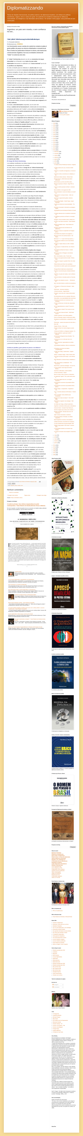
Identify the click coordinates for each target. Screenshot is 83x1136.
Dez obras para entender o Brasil (60, 932)
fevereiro (56, 440)
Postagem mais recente (12, 495)
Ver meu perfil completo (64, 114)
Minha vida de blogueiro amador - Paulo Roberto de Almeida (21, 602)
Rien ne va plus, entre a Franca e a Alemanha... (64, 374)
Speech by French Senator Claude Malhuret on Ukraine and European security (25, 627)
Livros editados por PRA (57, 867)
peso (22, 485)
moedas (18, 485)
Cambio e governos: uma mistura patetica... (63, 315)
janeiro (55, 442)
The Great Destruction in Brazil (59, 937)
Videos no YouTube (56, 877)
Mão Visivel (55, 1018)
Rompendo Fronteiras (57, 862)
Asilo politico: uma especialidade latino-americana (65, 298)
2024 (54, 127)
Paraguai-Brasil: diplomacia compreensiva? (63, 269)
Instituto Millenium (57, 1030)
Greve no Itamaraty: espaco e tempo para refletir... (65, 317)
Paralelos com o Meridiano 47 (58, 859)
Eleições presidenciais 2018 (59, 950)
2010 (54, 447)
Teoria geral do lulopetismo (58, 936)
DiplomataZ (55, 958)
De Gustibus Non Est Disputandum (60, 1020)
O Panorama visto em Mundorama (59, 861)
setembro (56, 157)
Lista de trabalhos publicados (59, 940)
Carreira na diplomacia (58, 922)
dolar (16, 485)
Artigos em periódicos (56, 873)
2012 (54, 149)
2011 (54, 445)
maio (55, 435)
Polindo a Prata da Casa (57, 865)
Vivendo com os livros (57, 975)
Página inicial (27, 495)
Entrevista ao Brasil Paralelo (59, 929)
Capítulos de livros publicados (58, 870)
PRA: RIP (56, 324)
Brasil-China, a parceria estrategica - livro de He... (65, 365)
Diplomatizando (56, 960)
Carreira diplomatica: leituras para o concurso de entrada (20, 614)
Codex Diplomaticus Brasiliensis (59, 863)
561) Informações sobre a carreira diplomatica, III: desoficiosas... (22, 589)
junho (55, 163)
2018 (54, 138)
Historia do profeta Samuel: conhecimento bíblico (25, 594)
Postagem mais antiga (41, 495)
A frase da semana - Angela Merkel (61, 291)
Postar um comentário (14, 492)
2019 (54, 136)
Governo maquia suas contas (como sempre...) (64, 409)
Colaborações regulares (57, 876)
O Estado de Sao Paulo (58, 1032)
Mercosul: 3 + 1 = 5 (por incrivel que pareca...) (64, 238)
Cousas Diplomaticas (57, 956)
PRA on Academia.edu (58, 910)
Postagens (55, 984)
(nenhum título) (18, 571)
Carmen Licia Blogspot (58, 1027)
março (55, 439)
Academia (55, 951)
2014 (54, 146)
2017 (54, 140)
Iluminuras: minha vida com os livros (60, 924)
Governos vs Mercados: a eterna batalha (63, 370)
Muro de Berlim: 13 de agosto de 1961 (62, 190)
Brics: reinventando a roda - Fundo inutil (62, 256)
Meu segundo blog (57, 968)
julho (55, 161)
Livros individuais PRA (56, 866)
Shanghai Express (57, 971)
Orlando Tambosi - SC (57, 1023)
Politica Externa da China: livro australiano (63, 264)
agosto (55, 159)
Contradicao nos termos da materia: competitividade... (62, 349)
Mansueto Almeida (57, 1022)
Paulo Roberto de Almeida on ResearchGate (62, 916)
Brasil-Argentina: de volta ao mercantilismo (63, 419)
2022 (54, 130)
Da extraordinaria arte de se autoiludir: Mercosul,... (65, 296)
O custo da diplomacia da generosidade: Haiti (64, 423)
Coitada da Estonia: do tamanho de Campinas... (64, 421)
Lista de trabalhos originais (58, 939)
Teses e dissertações (56, 872)
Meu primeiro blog (57, 966)
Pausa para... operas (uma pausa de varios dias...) (65, 322)
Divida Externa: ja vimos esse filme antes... (63, 181)
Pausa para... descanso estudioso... (62, 289)
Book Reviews (56, 955)
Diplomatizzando (25, 8)
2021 (54, 132)
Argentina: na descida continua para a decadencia (65, 406)
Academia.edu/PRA (57, 1015)
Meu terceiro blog (56, 970)
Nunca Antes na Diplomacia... (58, 855)
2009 (54, 449)
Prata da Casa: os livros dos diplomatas (61, 857)
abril (55, 437)
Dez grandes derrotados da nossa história (62, 931)
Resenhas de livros (56, 874)
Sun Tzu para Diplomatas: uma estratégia (62, 927)
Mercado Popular (56, 1017)
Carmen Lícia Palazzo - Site (59, 1025)
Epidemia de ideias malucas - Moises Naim (63, 177)
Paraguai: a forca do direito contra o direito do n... (64, 219)
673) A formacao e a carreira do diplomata (17, 584)
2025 (54, 125)
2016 (54, 142)
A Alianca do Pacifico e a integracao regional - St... (65, 331)
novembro (56, 153)
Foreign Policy (56, 1028)
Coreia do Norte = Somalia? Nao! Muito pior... (64, 407)
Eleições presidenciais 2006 (59, 963)
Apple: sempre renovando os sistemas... (62, 414)
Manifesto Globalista (57, 926)
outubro (56, 155)
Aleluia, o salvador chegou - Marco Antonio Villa (64, 354)
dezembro (56, 151)
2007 (54, 452)
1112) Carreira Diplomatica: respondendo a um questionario (21, 579)
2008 (54, 450)
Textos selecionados (57, 973)
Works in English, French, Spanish (60, 944)
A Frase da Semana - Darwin (60, 372)
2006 (54, 454)
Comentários (56, 987)
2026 (54, 123)
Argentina (12, 485)
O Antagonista (56, 1013)
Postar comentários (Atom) (16, 497)
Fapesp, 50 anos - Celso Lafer (60, 326)
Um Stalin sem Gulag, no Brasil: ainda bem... (63, 404)
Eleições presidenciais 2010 (59, 965)
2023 (54, 129)
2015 (54, 144)
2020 (54, 134)
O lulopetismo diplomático (58, 934)
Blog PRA (55, 953)
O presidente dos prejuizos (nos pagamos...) (63, 233)
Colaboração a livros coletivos (58, 869)
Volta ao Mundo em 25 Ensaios (59, 858)
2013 (54, 148)
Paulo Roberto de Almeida (67, 111)
